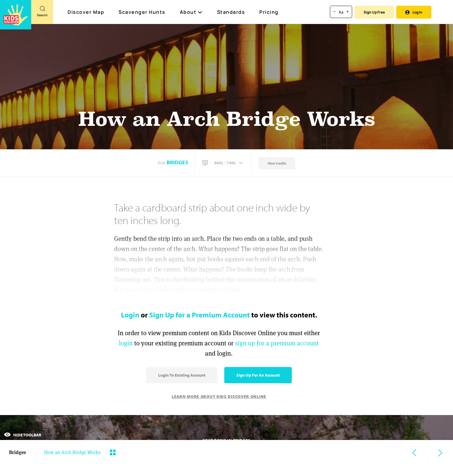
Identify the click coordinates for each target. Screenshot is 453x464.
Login (130, 314)
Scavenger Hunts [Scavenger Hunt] (142, 12)
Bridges (177, 162)
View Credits (276, 163)
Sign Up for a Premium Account (199, 314)
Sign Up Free (374, 12)
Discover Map (86, 12)
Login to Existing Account (181, 375)
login (126, 343)
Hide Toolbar (22, 435)
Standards (231, 12)
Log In (413, 12)
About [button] (191, 12)
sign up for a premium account (277, 343)
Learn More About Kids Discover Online (219, 396)
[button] (223, 162)
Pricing (269, 12)
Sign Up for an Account (258, 375)
